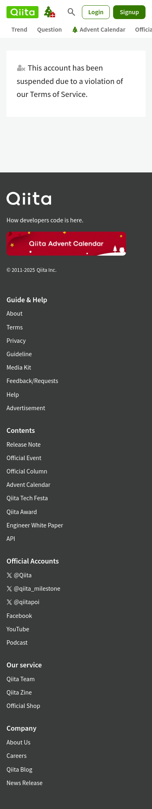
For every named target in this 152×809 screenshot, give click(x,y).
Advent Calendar (99, 29)
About (14, 313)
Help (12, 394)
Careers (16, 755)
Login (96, 12)
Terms (14, 327)
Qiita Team (20, 679)
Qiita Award (21, 512)
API (10, 538)
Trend (19, 29)
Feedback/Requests (32, 381)
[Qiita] (22, 12)
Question (49, 29)
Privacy (16, 340)
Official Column (26, 471)
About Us (18, 742)
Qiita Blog (19, 769)
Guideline (19, 354)
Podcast (17, 642)
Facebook (19, 615)
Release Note (23, 444)
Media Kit (18, 367)
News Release (24, 783)
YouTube (17, 629)
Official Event (23, 458)
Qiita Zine (19, 692)
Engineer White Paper (34, 525)
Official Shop (23, 705)
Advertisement (25, 408)
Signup (129, 12)
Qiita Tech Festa (27, 498)
